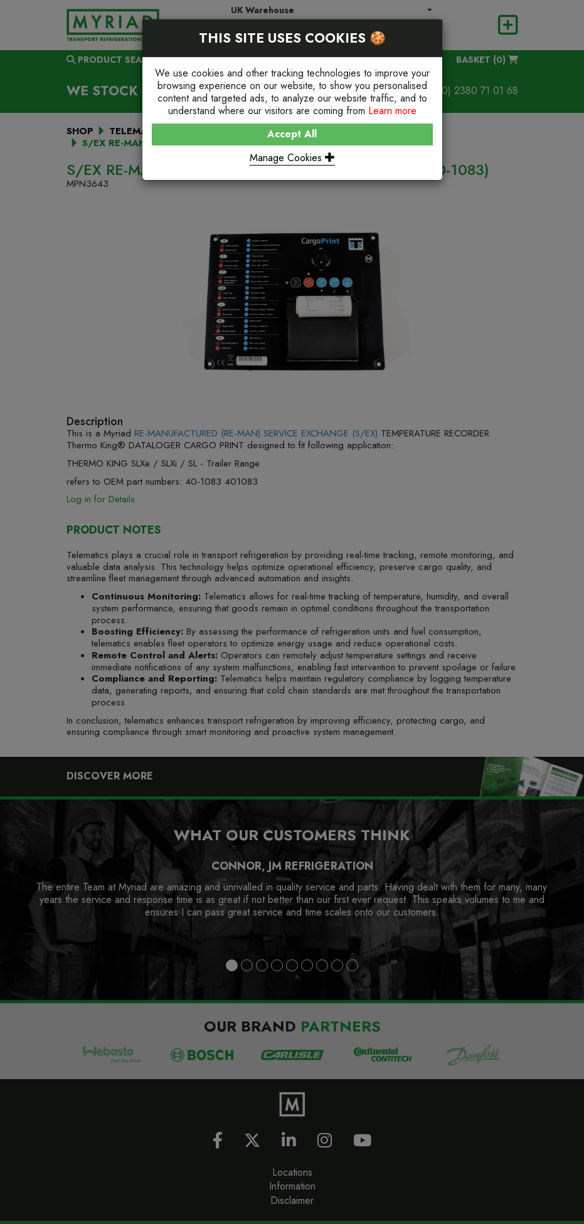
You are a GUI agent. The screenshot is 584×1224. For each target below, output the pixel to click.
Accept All (292, 134)
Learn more (392, 110)
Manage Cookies (292, 157)
